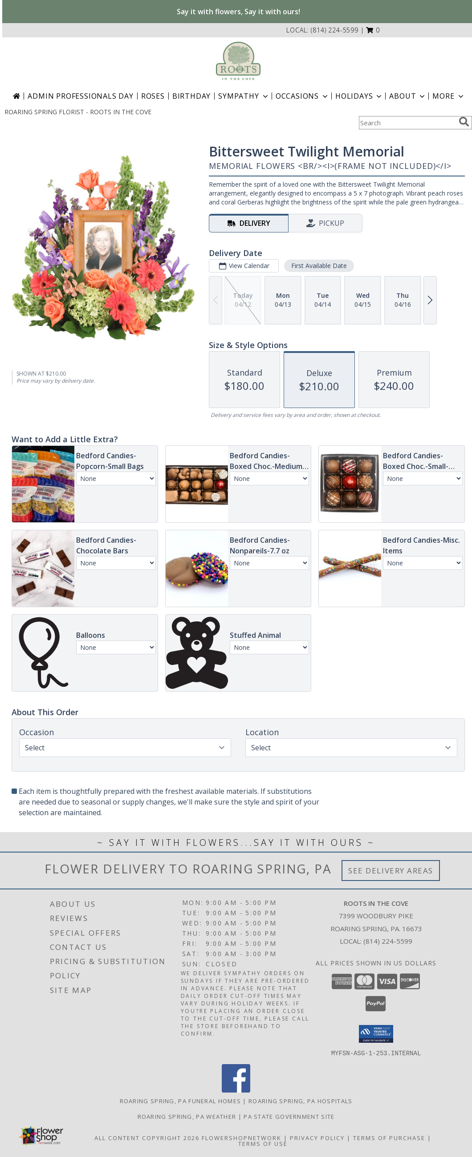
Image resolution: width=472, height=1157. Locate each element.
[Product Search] (407, 122)
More (448, 96)
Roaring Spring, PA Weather (187, 1116)
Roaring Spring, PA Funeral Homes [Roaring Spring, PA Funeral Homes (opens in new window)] (180, 1101)
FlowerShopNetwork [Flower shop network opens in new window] (241, 1137)
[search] (464, 121)
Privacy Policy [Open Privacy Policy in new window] (317, 1137)
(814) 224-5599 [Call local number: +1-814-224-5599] (334, 30)
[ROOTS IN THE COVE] (238, 61)
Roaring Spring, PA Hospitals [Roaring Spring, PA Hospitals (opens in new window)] (300, 1101)
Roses (153, 96)
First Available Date (319, 265)
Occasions (303, 96)
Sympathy (243, 96)
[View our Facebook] (236, 1089)
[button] (373, 30)
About (408, 96)
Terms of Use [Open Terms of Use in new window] (263, 1143)
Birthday (191, 96)
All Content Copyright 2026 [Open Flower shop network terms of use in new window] (146, 1137)
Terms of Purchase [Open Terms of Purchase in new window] (389, 1137)
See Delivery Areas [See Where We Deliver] (390, 870)
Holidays (359, 96)
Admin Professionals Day (80, 96)
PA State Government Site (289, 1116)
